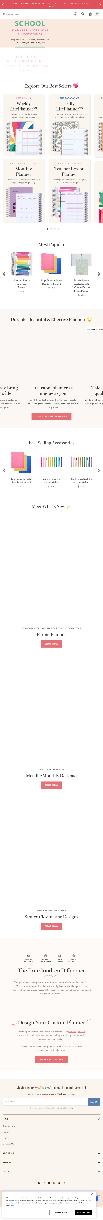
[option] (51, 3)
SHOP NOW (51, 636)
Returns (6, 1145)
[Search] (83, 14)
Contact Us (8, 1156)
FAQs (5, 1150)
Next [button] (99, 306)
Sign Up (94, 1114)
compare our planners (51, 457)
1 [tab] (49, 6)
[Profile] (76, 14)
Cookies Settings (61, 1212)
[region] (49, 1204)
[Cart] (90, 14)
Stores (7, 1175)
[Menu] (97, 14)
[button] (3, 4)
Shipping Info (9, 1139)
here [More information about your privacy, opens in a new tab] (12, 1205)
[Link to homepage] (11, 14)
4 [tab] (53, 6)
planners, (72, 1044)
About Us (8, 1166)
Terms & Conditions (58, 1121)
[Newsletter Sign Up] (45, 1114)
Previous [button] (4, 306)
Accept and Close (83, 1212)
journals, (82, 1044)
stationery (39, 1048)
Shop (6, 1184)
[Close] (92, 1194)
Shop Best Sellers (51, 1072)
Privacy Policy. (69, 1121)
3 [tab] (52, 6)
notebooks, (24, 1048)
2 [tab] (50, 6)
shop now (30, 64)
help (6, 1132)
